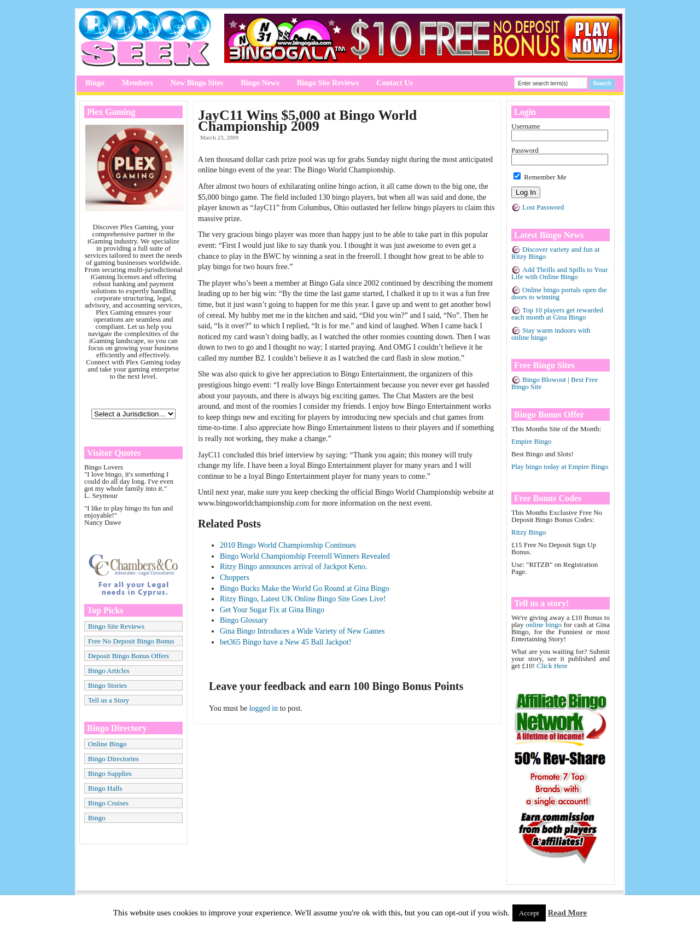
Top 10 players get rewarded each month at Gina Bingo (557, 313)
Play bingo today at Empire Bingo (559, 466)
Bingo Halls (105, 788)
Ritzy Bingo (528, 532)
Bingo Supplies (110, 773)
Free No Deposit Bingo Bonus (131, 641)
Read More (567, 912)
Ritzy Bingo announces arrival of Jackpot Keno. (293, 566)
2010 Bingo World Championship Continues (288, 545)
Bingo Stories (107, 685)
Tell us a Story (108, 700)
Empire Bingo (531, 441)
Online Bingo (107, 744)
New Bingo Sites (197, 83)
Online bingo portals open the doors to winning (559, 293)
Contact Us (394, 83)
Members (137, 83)
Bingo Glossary (244, 620)
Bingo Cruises (108, 803)
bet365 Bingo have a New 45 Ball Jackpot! (286, 642)
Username (525, 126)
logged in (263, 708)
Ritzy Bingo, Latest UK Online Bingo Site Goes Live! (303, 599)
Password (525, 150)
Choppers (234, 577)
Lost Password (543, 207)
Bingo (94, 83)
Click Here (552, 666)
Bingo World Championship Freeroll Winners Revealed (305, 556)
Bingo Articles (108, 670)
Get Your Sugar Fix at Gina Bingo (272, 610)
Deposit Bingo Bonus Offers (128, 656)
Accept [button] (529, 913)
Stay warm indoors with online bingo (551, 333)
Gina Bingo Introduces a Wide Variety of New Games (302, 631)
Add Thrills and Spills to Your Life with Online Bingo (559, 273)
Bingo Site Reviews (328, 83)
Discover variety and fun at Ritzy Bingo (555, 252)
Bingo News (260, 83)
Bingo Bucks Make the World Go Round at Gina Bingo (304, 588)
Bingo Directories (113, 759)
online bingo (544, 624)
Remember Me (540, 177)
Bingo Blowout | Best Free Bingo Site (554, 383)
